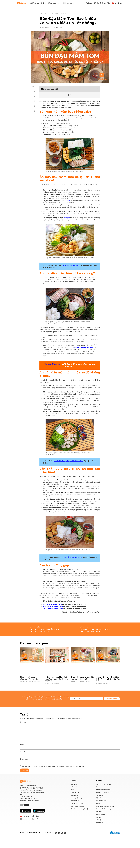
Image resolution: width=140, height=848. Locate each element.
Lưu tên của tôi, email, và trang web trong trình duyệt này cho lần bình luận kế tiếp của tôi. (54, 766)
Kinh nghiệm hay (69, 3)
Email (22, 752)
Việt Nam (118, 3)
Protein (67, 201)
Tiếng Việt (106, 3)
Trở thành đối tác (92, 3)
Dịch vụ (43, 3)
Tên (22, 745)
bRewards (52, 3)
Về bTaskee (34, 3)
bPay (59, 3)
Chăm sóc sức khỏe (46, 13)
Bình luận (23, 722)
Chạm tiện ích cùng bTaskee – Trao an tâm (29, 678)
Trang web (24, 759)
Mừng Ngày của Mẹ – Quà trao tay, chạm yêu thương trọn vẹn (56, 679)
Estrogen (66, 218)
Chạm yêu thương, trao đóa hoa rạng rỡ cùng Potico (82, 678)
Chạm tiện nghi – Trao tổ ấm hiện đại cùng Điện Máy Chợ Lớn (108, 679)
